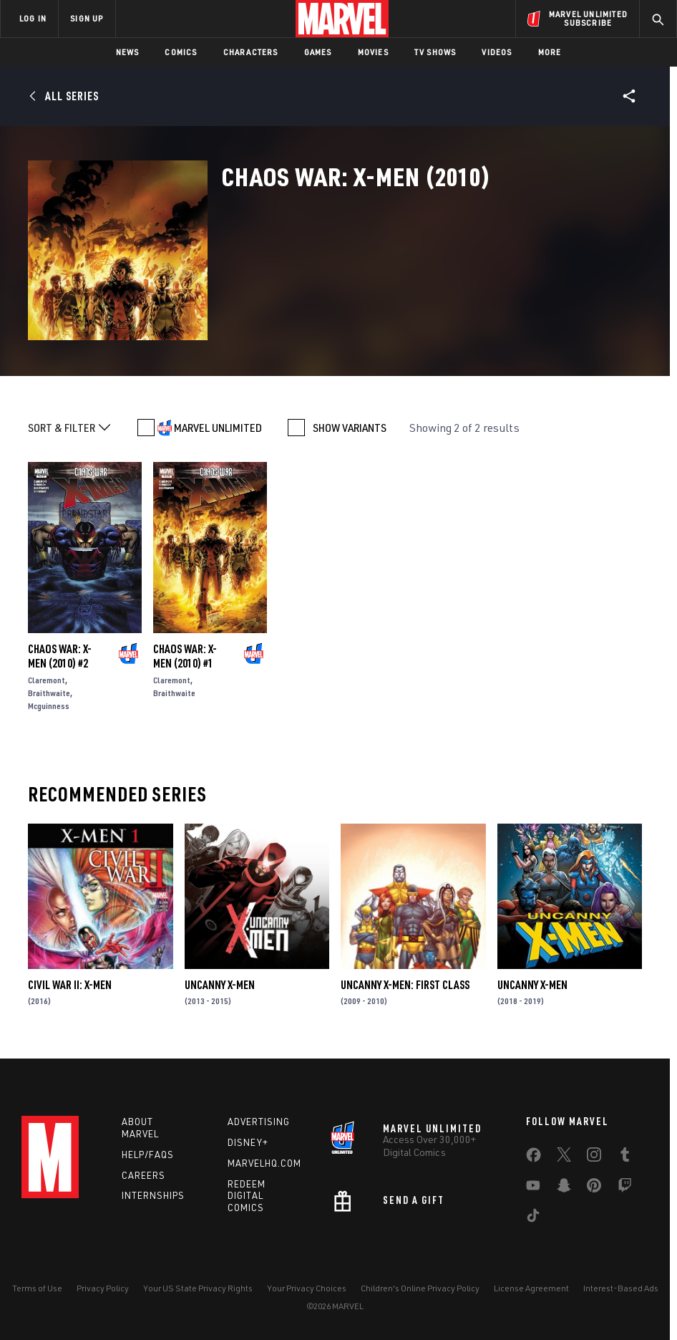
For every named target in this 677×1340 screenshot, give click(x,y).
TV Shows (435, 52)
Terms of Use (37, 1288)
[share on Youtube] (533, 1188)
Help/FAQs (148, 1154)
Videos (497, 52)
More (550, 52)
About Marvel (140, 1127)
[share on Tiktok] (533, 1218)
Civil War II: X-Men (70, 985)
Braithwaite (49, 693)
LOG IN (33, 18)
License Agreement (531, 1288)
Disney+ (248, 1142)
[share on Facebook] (533, 1158)
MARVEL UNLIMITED (218, 427)
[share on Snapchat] (564, 1188)
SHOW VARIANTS (349, 427)
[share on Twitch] (625, 1188)
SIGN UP (86, 18)
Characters (250, 52)
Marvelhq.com (264, 1163)
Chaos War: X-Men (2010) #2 (60, 656)
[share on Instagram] (594, 1157)
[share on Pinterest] (594, 1188)
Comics (181, 52)
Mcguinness (48, 705)
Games (318, 52)
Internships (153, 1195)
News (128, 52)
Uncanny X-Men (220, 985)
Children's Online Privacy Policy (420, 1288)
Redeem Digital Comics (247, 1196)
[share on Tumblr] (625, 1157)
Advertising (259, 1121)
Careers (143, 1175)
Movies (373, 52)
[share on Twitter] (564, 1157)
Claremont (46, 680)
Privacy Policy (103, 1288)
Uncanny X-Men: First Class (405, 985)
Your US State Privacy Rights (198, 1288)
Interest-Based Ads (620, 1288)
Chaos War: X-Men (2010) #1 (185, 656)
